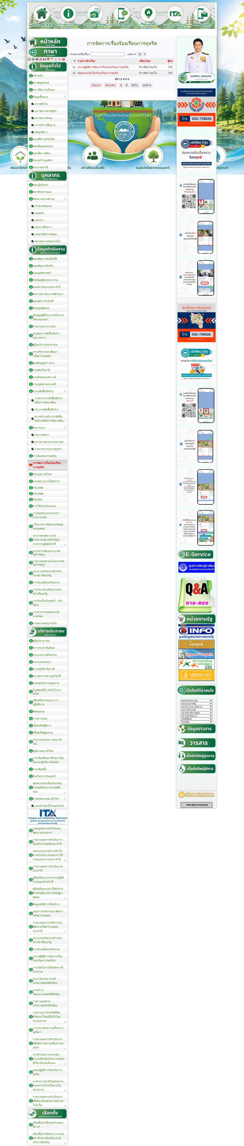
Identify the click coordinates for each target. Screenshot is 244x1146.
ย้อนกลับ (110, 85)
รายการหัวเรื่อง (86, 60)
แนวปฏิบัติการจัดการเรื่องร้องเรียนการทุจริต (102, 67)
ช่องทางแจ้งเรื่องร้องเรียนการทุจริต (97, 72)
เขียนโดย (144, 60)
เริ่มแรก (96, 85)
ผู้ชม (170, 60)
